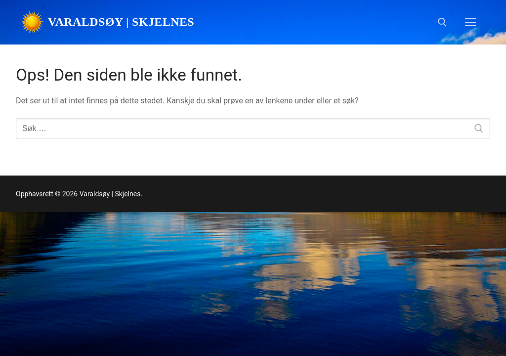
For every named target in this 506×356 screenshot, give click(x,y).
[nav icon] (470, 22)
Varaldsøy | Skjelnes (121, 21)
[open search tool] (442, 22)
